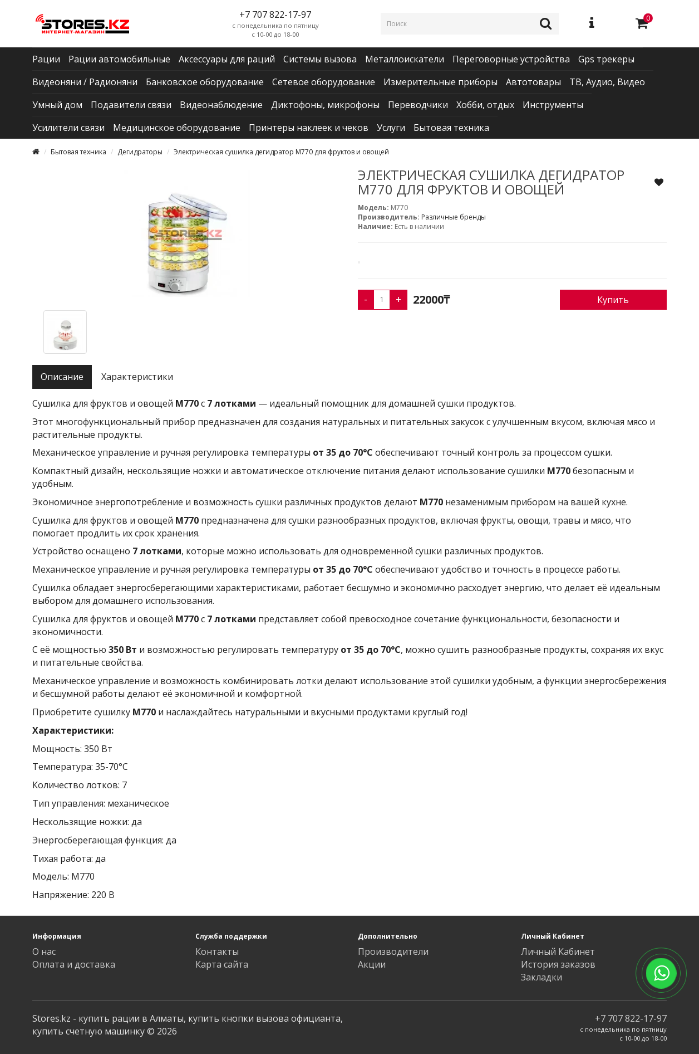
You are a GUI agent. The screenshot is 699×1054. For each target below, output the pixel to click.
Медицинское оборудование (176, 127)
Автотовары (533, 82)
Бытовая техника (451, 127)
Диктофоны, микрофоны (325, 105)
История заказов (558, 964)
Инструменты (553, 105)
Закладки (541, 977)
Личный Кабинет (558, 951)
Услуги (391, 127)
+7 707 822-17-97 (631, 1018)
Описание (62, 376)
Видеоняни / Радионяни (84, 82)
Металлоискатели (404, 59)
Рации (46, 59)
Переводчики (418, 105)
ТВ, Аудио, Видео (607, 82)
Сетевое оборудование (323, 82)
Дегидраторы (140, 152)
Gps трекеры (606, 59)
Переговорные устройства (511, 59)
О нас (44, 951)
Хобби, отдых (485, 105)
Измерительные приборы (440, 82)
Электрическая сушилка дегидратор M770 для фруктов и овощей (281, 152)
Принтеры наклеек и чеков (308, 127)
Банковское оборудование (205, 82)
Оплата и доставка (73, 964)
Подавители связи (131, 105)
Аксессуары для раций (227, 59)
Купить (613, 300)
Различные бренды (453, 217)
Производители (393, 951)
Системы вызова (320, 59)
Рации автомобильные (119, 59)
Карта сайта (221, 964)
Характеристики (137, 376)
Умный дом (57, 105)
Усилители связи (68, 127)
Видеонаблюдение (221, 105)
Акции (372, 964)
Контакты (217, 951)
